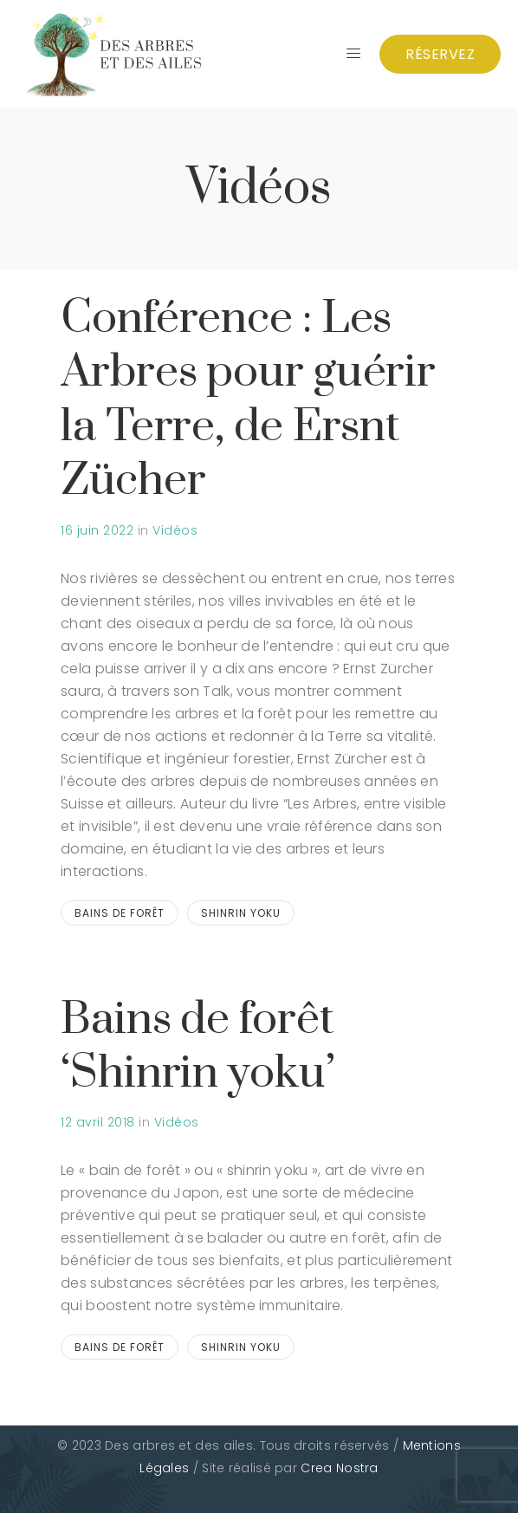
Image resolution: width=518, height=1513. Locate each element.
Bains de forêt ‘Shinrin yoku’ (198, 1046)
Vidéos (174, 530)
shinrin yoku (241, 913)
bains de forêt (119, 913)
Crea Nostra (339, 1468)
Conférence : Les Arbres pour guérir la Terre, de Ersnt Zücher (248, 399)
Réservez (440, 54)
